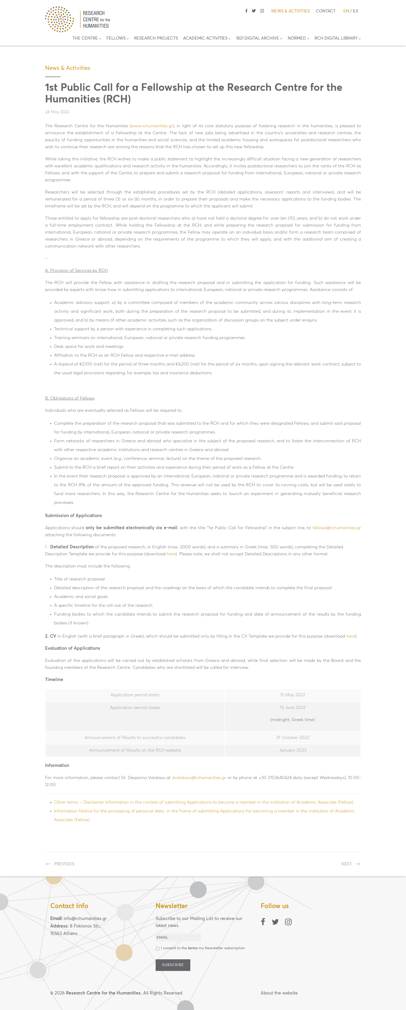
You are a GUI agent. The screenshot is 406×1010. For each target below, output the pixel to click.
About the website (279, 993)
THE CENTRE (85, 38)
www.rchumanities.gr (152, 126)
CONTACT (326, 11)
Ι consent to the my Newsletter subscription (203, 948)
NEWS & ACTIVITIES (290, 11)
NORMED (297, 38)
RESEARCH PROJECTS (156, 38)
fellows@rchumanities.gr (337, 528)
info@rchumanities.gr (85, 919)
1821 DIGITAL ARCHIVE (257, 38)
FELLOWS (116, 38)
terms (193, 948)
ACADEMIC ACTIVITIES (205, 38)
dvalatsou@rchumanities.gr (199, 778)
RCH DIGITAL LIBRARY (336, 38)
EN (346, 11)
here (171, 554)
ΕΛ (355, 11)
